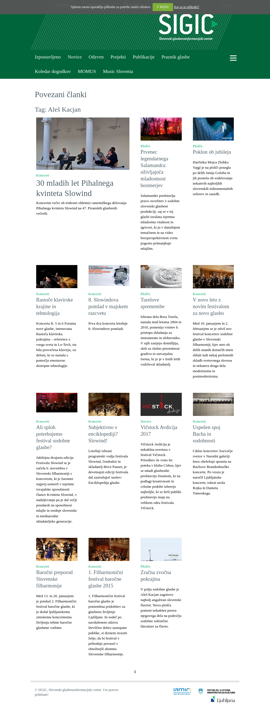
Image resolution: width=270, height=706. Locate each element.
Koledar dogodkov (53, 71)
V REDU (163, 7)
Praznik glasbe (175, 57)
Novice (75, 57)
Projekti (118, 57)
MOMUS (87, 71)
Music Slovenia (118, 71)
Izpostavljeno (48, 57)
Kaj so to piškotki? (186, 7)
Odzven (96, 57)
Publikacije (143, 57)
